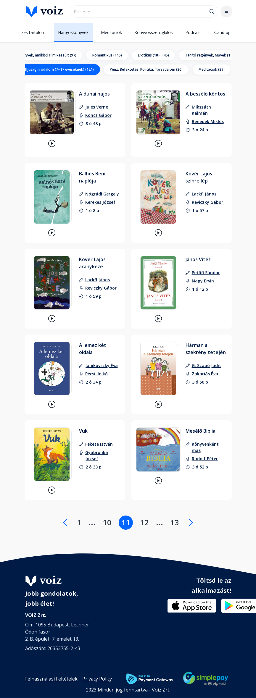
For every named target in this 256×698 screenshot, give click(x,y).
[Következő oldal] (190, 523)
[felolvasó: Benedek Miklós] (208, 121)
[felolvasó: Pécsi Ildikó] (96, 374)
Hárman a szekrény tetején (206, 349)
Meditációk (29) (212, 69)
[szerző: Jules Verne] (96, 107)
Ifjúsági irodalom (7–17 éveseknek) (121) (59, 69)
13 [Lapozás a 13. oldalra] (174, 522)
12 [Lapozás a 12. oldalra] (144, 522)
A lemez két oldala (92, 349)
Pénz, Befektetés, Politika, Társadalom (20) (146, 69)
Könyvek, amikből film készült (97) (47, 55)
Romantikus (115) (107, 55)
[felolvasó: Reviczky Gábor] (207, 202)
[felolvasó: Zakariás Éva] (205, 374)
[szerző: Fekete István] (99, 444)
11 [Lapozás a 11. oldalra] (125, 522)
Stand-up (222, 32)
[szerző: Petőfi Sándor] (206, 272)
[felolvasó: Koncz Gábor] (98, 115)
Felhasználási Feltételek (51, 679)
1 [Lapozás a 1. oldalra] (79, 522)
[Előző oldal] (65, 523)
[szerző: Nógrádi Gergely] (102, 194)
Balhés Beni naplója (92, 177)
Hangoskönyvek (73, 32)
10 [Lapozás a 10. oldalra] (107, 522)
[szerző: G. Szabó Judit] (206, 365)
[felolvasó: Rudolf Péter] (205, 458)
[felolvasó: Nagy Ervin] (203, 281)
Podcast (193, 32)
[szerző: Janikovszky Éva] (101, 365)
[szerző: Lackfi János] (204, 194)
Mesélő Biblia (200, 431)
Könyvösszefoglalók (153, 32)
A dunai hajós (94, 94)
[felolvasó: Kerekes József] (100, 202)
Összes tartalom (30, 32)
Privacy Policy (97, 679)
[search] (138, 11)
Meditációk (111, 32)
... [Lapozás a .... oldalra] (92, 522)
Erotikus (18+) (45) (153, 55)
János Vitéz (198, 259)
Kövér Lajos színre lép (199, 177)
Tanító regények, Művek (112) (210, 55)
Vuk (83, 431)
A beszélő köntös (205, 94)
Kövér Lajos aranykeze (92, 263)
